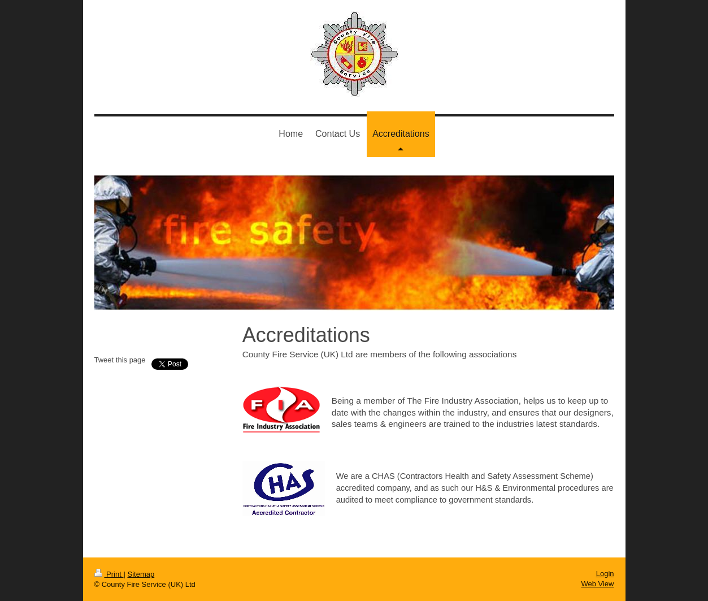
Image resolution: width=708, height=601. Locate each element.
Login (605, 573)
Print (109, 574)
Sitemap (140, 574)
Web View (597, 584)
